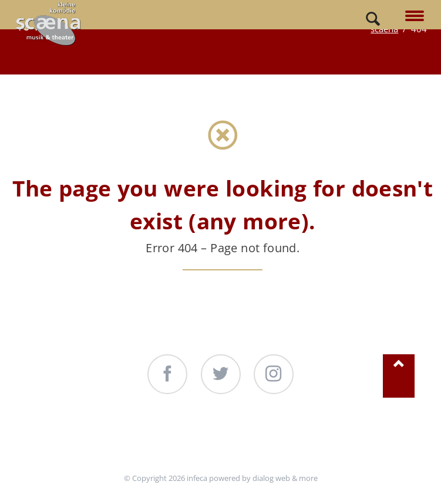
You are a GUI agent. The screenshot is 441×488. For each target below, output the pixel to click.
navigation (414, 16)
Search (373, 19)
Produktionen (238, 439)
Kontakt (327, 439)
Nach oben (399, 376)
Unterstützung (132, 439)
